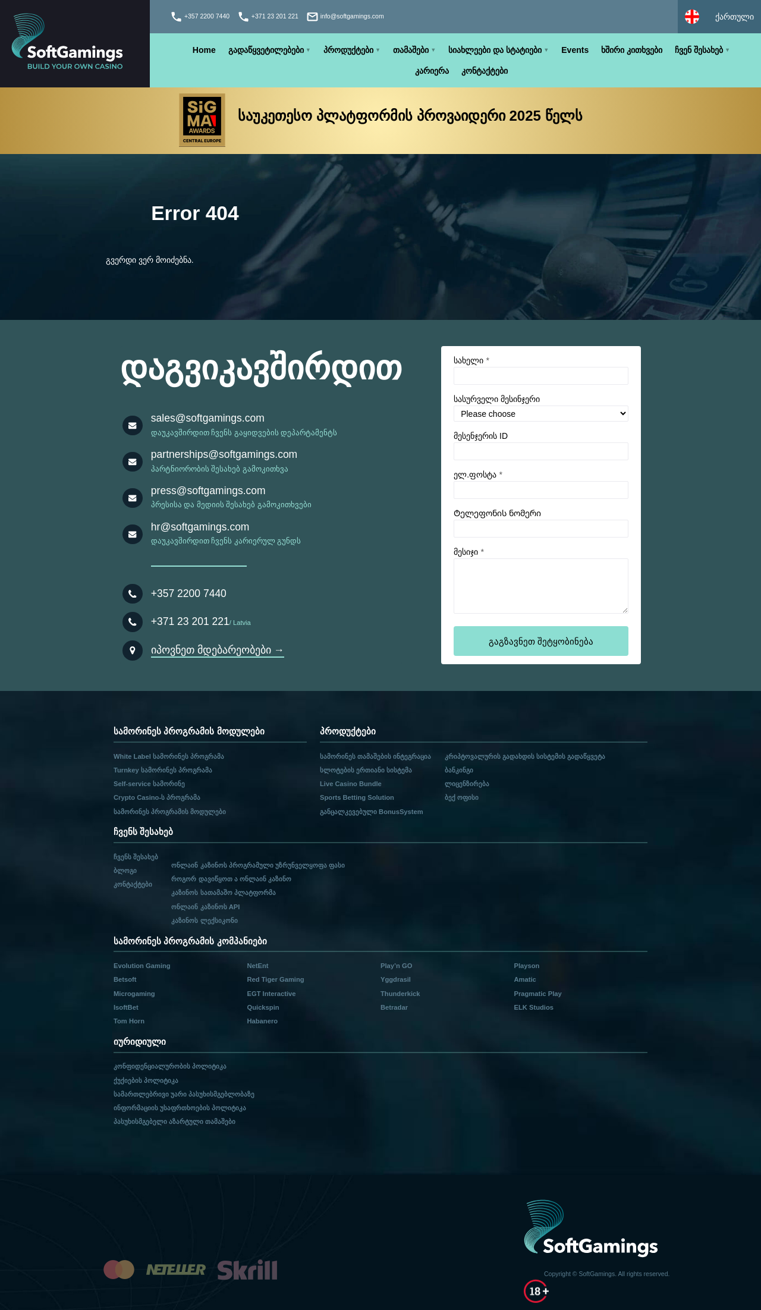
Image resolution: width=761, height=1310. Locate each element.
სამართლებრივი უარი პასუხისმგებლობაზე (184, 1094)
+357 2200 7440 (189, 593)
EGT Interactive (271, 993)
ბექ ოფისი (462, 797)
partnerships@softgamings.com (224, 454)
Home (204, 50)
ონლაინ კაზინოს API (205, 906)
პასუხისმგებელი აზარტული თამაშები (174, 1121)
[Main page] (74, 43)
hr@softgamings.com (200, 527)
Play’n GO (396, 965)
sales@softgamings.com (208, 418)
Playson (526, 965)
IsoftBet (126, 1007)
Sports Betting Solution (357, 797)
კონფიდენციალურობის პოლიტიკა (170, 1066)
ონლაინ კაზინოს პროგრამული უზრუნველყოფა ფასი (257, 865)
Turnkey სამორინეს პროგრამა (163, 770)
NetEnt (257, 965)
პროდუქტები (348, 50)
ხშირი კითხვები (631, 50)
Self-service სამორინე (149, 783)
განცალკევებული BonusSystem (371, 811)
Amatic (525, 979)
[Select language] (719, 16)
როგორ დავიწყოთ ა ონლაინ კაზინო (231, 878)
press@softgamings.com (208, 491)
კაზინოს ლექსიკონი (204, 920)
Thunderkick (400, 993)
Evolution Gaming (142, 965)
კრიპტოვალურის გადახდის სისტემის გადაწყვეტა (525, 756)
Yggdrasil (395, 979)
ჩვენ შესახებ (699, 50)
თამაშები (411, 50)
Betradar (394, 1007)
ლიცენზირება (467, 783)
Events (575, 50)
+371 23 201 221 (190, 621)
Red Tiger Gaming (275, 979)
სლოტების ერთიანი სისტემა (366, 770)
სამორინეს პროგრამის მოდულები (170, 811)
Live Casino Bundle (351, 783)
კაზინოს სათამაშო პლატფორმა (223, 892)
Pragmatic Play (537, 993)
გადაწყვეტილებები (266, 50)
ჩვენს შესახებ (136, 856)
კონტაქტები (484, 71)
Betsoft (125, 979)
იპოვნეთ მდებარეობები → (217, 650)
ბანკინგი (459, 770)
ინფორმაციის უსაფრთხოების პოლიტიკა (180, 1107)
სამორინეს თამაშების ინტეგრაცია (375, 756)
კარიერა (432, 71)
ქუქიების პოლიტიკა (146, 1080)
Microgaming (134, 993)
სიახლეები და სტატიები (495, 50)
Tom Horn (129, 1021)
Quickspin (263, 1007)
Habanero (262, 1021)
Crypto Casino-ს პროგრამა (157, 797)
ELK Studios (534, 1007)
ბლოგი (125, 870)
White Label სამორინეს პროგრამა (169, 756)
